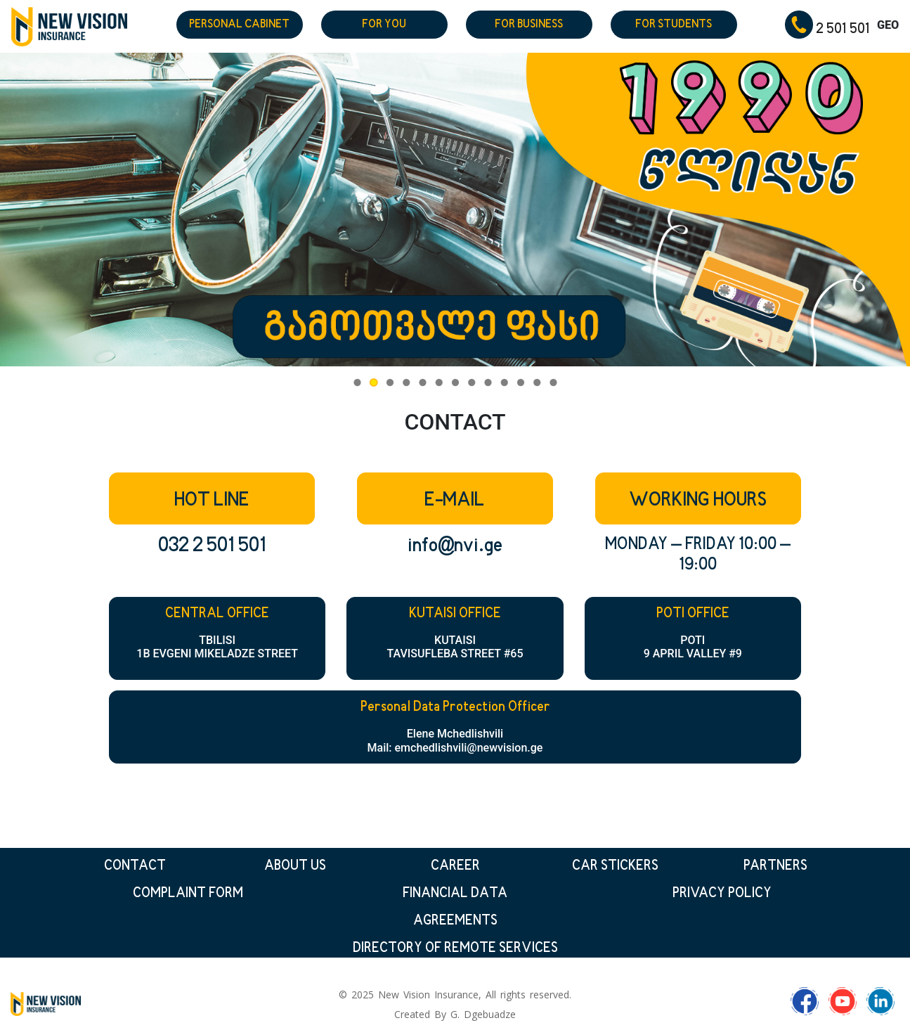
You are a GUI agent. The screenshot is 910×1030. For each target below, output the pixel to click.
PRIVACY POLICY (722, 894)
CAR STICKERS (615, 866)
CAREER (455, 866)
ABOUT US (295, 866)
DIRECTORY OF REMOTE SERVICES (455, 949)
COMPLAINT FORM (188, 894)
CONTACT (135, 866)
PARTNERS (775, 866)
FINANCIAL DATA (455, 894)
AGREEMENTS (455, 921)
